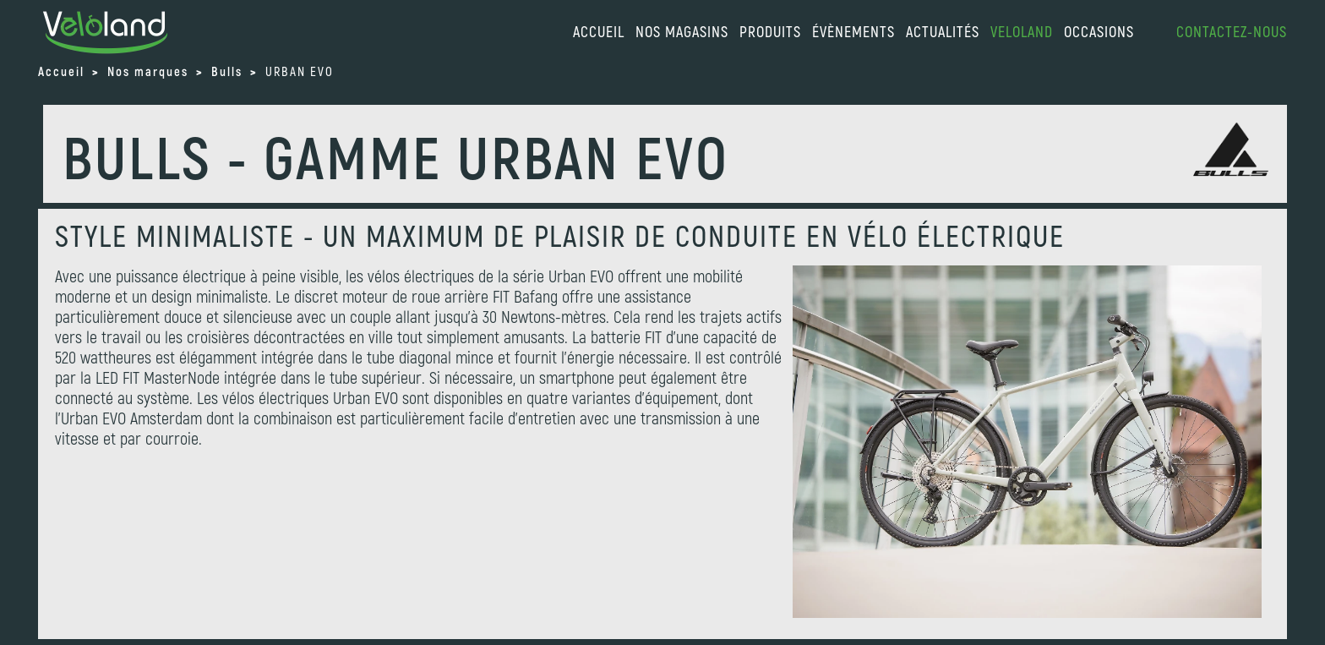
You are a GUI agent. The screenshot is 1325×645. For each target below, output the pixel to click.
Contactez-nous (1231, 31)
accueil (598, 31)
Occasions (1099, 31)
